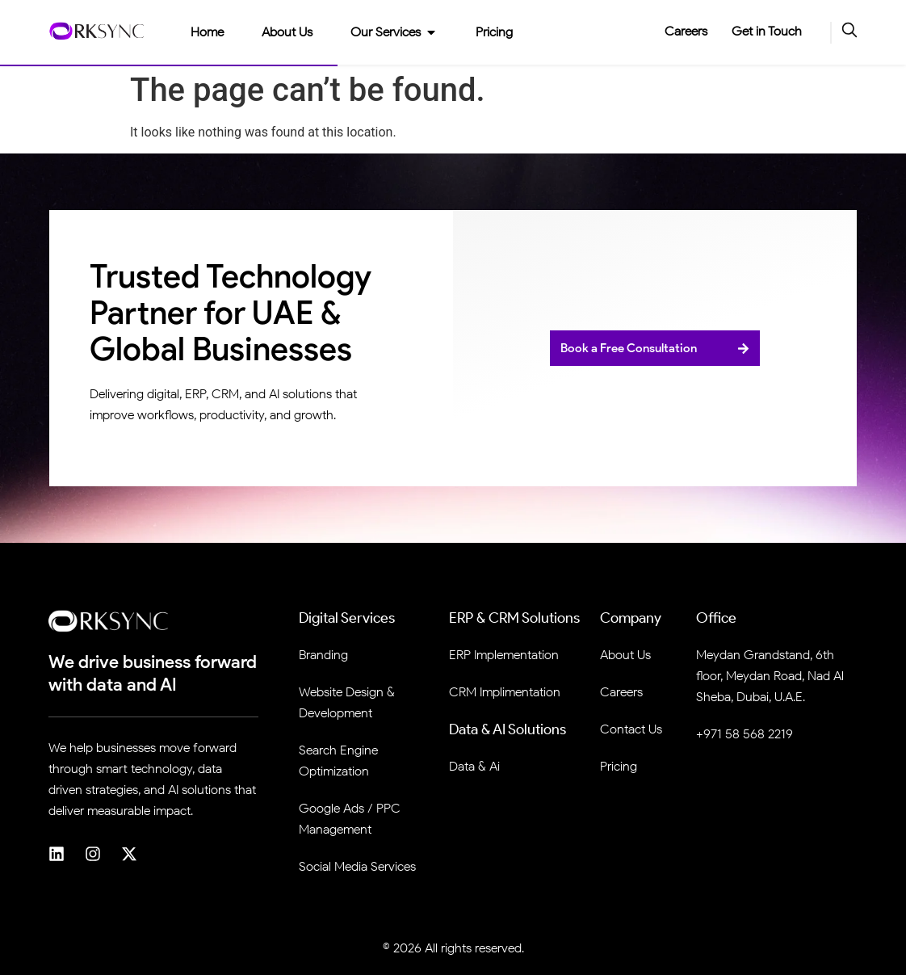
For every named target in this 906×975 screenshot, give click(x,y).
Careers (686, 31)
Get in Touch (767, 31)
